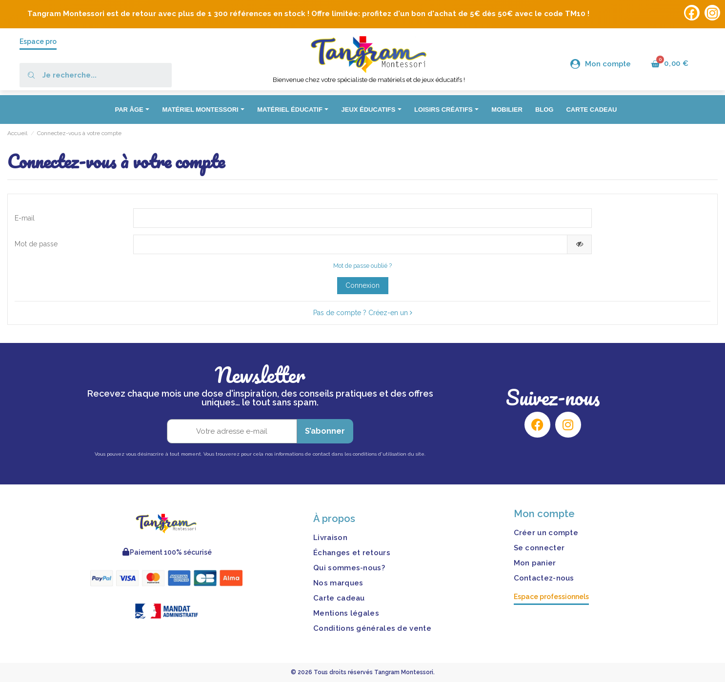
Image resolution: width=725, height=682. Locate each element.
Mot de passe (36, 244)
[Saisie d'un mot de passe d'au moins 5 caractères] (350, 244)
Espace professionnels (551, 597)
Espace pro (38, 41)
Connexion (362, 285)
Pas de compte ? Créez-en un (362, 313)
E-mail (25, 218)
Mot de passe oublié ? (362, 265)
